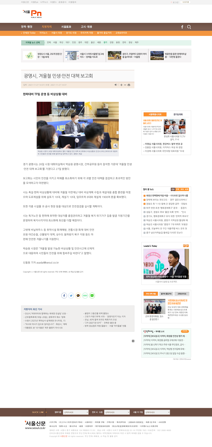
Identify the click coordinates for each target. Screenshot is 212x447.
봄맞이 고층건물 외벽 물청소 (97, 313)
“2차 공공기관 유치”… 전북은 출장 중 (100, 323)
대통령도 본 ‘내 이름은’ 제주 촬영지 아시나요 (44, 328)
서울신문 (25, 2)
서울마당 (88, 422)
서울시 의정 (56, 33)
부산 (61, 42)
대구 (67, 42)
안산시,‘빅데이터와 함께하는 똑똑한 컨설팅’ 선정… (46, 314)
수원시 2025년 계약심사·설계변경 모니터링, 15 (45, 321)
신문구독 (53, 422)
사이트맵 (162, 422)
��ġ (177, 189)
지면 (69, 422)
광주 (80, 42)
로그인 (176, 2)
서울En (53, 2)
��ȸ (186, 189)
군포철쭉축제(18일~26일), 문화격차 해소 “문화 (45, 317)
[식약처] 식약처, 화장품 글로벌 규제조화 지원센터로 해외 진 (168, 340)
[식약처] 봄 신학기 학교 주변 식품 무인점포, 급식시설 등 (167, 345)
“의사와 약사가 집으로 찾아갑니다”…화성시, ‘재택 (46, 324)
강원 (111, 42)
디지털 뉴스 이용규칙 (149, 426)
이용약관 (89, 426)
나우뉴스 (44, 2)
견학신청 (110, 422)
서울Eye (34, 2)
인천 (74, 42)
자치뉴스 (43, 33)
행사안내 (73, 426)
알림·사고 (63, 426)
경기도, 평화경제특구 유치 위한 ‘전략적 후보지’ (167, 216)
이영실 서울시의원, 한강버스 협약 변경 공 (164, 144)
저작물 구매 (99, 422)
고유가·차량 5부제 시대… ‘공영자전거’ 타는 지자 (105, 317)
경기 (105, 42)
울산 (93, 42)
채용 (81, 426)
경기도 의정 (71, 33)
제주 (137, 42)
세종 (99, 42)
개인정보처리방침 (102, 426)
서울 (55, 42)
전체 (49, 42)
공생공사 (62, 2)
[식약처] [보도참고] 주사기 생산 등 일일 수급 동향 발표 (166, 353)
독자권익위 (121, 422)
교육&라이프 (121, 33)
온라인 (74, 422)
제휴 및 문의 (151, 422)
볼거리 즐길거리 (104, 33)
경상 (130, 42)
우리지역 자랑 (86, 33)
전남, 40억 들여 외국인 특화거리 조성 (101, 320)
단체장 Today (29, 33)
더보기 (185, 331)
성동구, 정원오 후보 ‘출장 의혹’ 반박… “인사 (166, 212)
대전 (86, 42)
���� (173, 189)
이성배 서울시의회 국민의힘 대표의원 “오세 (164, 151)
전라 (124, 42)
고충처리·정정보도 (135, 422)
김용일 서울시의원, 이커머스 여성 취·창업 (164, 147)
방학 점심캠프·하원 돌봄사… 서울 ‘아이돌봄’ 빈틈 (105, 326)
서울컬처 (72, 2)
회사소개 (53, 426)
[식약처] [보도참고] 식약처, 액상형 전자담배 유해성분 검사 (168, 349)
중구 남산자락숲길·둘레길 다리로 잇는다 (164, 233)
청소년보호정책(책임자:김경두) (125, 426)
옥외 (80, 422)
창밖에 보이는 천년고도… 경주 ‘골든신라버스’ (166, 200)
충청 (118, 42)
